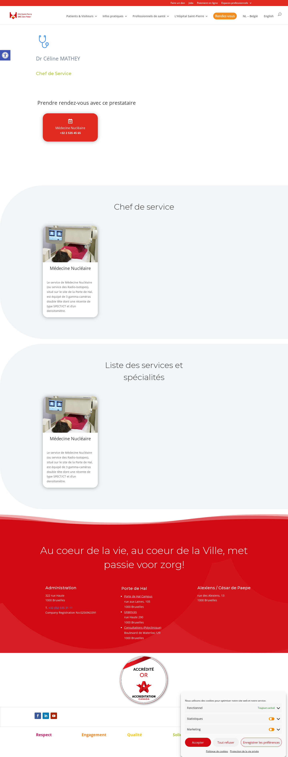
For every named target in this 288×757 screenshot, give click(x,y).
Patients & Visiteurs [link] (79, 16)
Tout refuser (225, 742)
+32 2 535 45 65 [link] (70, 133)
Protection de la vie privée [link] (244, 751)
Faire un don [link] (178, 3)
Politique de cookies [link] (217, 751)
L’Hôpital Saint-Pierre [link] (189, 16)
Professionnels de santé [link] (149, 16)
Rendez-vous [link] (225, 16)
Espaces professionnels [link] (234, 3)
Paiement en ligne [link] (207, 3)
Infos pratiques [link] (113, 16)
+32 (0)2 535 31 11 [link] (61, 608)
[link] (5, 55)
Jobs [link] (191, 3)
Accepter (198, 742)
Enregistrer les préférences (261, 742)
